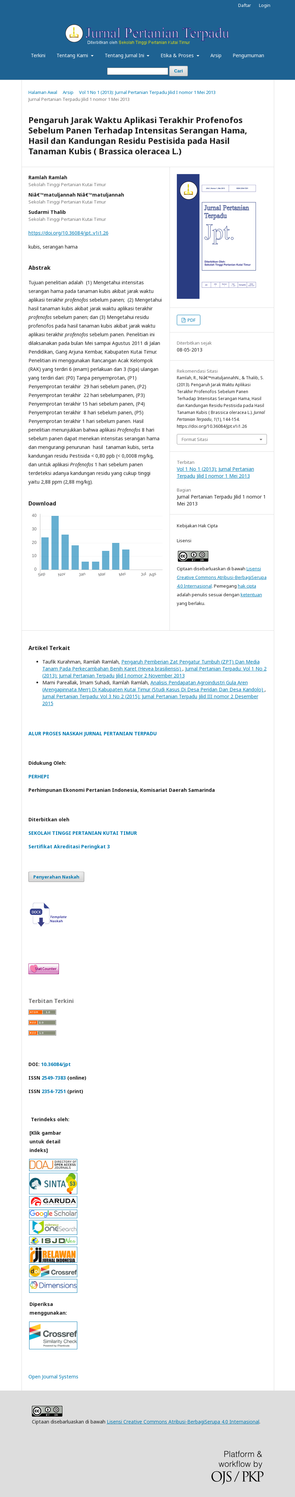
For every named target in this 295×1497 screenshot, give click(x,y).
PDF (191, 320)
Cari (178, 70)
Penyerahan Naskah (56, 877)
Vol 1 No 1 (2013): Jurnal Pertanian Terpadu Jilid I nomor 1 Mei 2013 (147, 92)
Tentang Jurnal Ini (125, 55)
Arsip (216, 55)
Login (264, 5)
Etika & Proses (177, 55)
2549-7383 (54, 1077)
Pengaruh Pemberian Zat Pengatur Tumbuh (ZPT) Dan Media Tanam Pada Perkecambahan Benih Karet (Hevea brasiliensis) (151, 665)
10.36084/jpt (56, 1064)
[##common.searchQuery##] (137, 71)
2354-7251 (54, 1091)
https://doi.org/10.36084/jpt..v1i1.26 (68, 233)
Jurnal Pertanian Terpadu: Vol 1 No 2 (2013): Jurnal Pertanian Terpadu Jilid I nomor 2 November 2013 (154, 672)
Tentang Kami (73, 55)
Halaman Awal (42, 92)
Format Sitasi (195, 439)
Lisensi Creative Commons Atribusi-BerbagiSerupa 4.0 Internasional (222, 577)
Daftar (244, 5)
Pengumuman (248, 55)
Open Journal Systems (53, 1376)
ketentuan (251, 594)
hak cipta (247, 586)
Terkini (38, 55)
